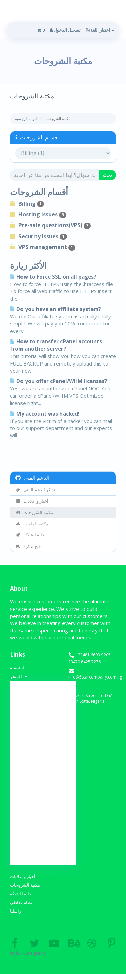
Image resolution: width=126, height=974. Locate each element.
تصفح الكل (43, 689)
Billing (27, 203)
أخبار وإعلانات (31, 501)
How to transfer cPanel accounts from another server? (56, 345)
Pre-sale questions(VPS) (50, 225)
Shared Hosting (43, 707)
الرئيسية (18, 668)
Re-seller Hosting (43, 772)
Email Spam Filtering (43, 754)
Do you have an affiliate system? (55, 309)
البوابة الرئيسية (26, 118)
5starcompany (14, 947)
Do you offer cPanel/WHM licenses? (58, 381)
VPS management (42, 247)
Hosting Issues (38, 214)
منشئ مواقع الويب (43, 819)
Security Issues (38, 236)
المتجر (18, 676)
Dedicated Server (43, 791)
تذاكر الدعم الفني (35, 490)
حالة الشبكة (30, 535)
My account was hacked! (44, 413)
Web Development (43, 763)
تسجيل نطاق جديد (42, 847)
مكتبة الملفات (31, 524)
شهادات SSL (42, 809)
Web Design (42, 726)
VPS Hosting (43, 782)
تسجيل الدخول (65, 30)
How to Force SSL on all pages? (53, 276)
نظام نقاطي (21, 902)
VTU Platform (43, 800)
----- (43, 698)
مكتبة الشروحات (34, 512)
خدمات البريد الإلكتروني (43, 828)
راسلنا (15, 911)
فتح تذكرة (28, 546)
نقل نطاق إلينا (43, 856)
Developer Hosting (43, 735)
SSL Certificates (42, 717)
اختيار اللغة (100, 30)
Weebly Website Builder (42, 744)
